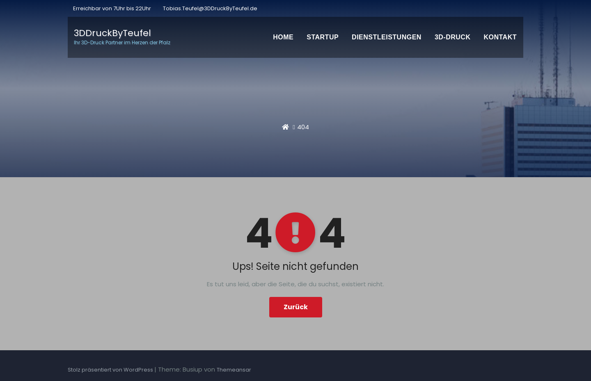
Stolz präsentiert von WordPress (111, 370)
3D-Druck (453, 37)
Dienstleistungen (386, 37)
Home (283, 37)
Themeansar (234, 370)
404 (303, 127)
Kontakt (500, 37)
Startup (323, 37)
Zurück (296, 307)
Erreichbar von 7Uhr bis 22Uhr (111, 8)
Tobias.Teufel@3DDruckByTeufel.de (210, 8)
